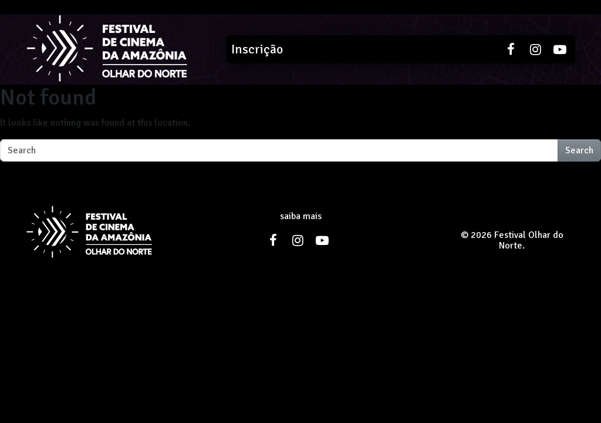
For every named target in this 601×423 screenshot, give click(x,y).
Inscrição (257, 49)
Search (579, 150)
